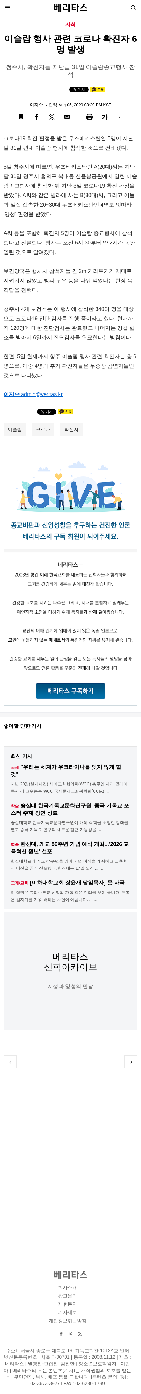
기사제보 (67, 1312)
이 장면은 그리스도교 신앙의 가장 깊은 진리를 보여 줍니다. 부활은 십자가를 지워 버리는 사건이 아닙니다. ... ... (70, 896)
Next (130, 1061)
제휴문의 (67, 1304)
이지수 (37, 104)
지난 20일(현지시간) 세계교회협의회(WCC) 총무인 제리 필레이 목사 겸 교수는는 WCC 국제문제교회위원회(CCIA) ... (69, 787)
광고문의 (67, 1295)
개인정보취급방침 (67, 1320)
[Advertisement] (70, 1160)
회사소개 (67, 1287)
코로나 (43, 429)
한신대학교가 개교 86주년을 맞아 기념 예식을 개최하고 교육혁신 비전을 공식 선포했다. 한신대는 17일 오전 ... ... (69, 864)
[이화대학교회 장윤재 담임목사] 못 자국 (77, 883)
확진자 (71, 429)
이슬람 (15, 429)
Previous (10, 1061)
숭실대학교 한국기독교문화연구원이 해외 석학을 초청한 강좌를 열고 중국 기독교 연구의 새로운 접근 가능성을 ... (69, 826)
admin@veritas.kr (42, 394)
